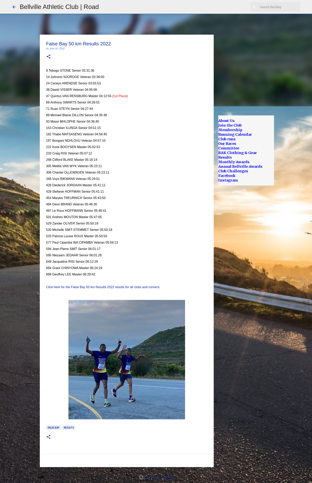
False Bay (53, 427)
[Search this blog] (279, 7)
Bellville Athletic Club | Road (59, 6)
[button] (48, 57)
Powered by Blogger (156, 477)
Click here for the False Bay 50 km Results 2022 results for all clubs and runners (102, 287)
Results (69, 427)
